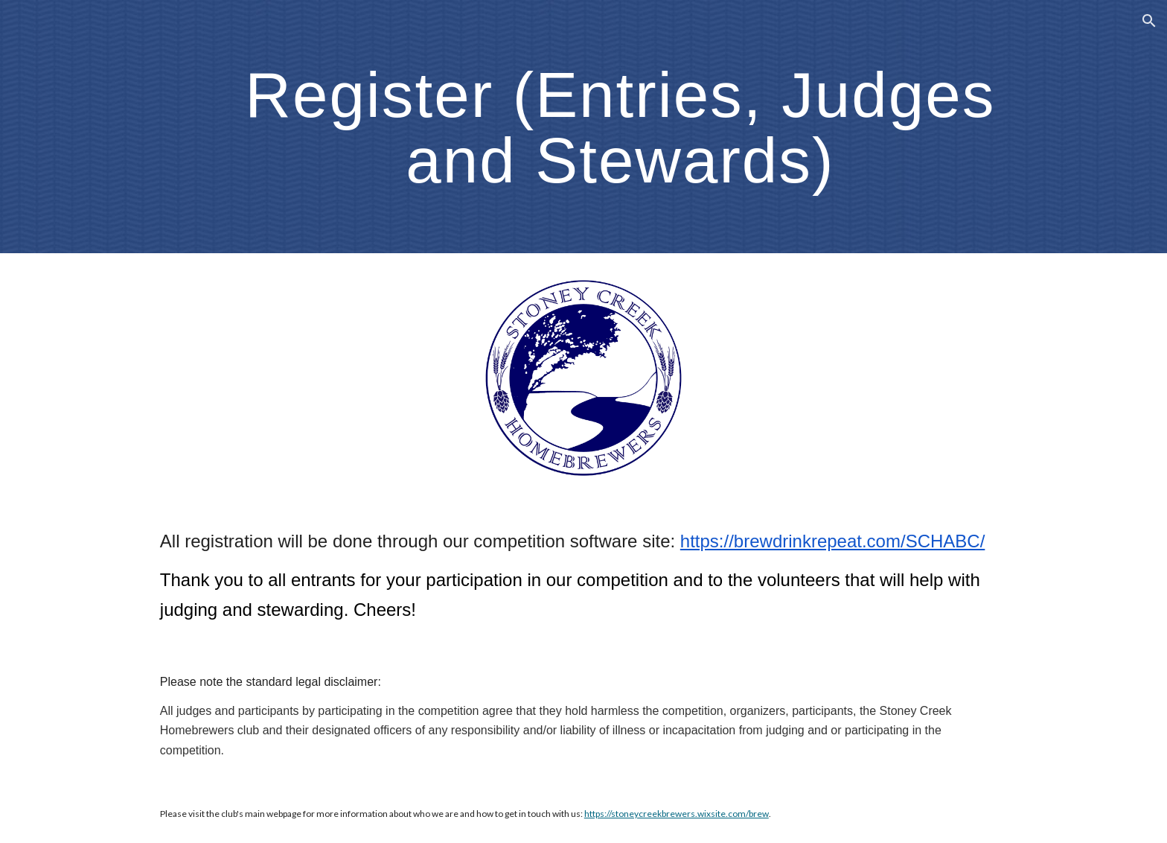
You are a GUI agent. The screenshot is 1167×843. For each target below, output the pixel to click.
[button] (1149, 21)
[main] (620, 127)
